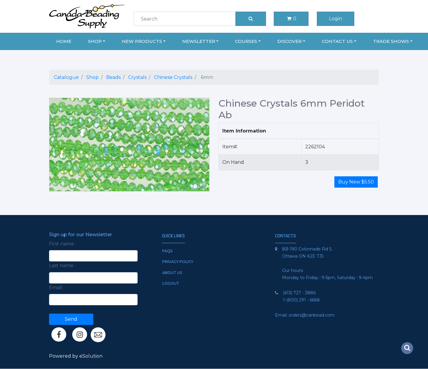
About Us (172, 272)
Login (335, 18)
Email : (56, 287)
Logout (170, 283)
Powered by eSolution (76, 356)
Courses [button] (246, 41)
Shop (92, 77)
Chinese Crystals (173, 77)
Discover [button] (289, 41)
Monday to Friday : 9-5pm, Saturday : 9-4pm (327, 277)
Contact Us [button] (337, 41)
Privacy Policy (177, 261)
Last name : (62, 265)
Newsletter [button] (198, 41)
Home (63, 41)
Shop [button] (95, 41)
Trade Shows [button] (391, 41)
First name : (62, 244)
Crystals (137, 77)
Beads (113, 77)
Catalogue (66, 77)
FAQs (167, 251)
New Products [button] (142, 41)
